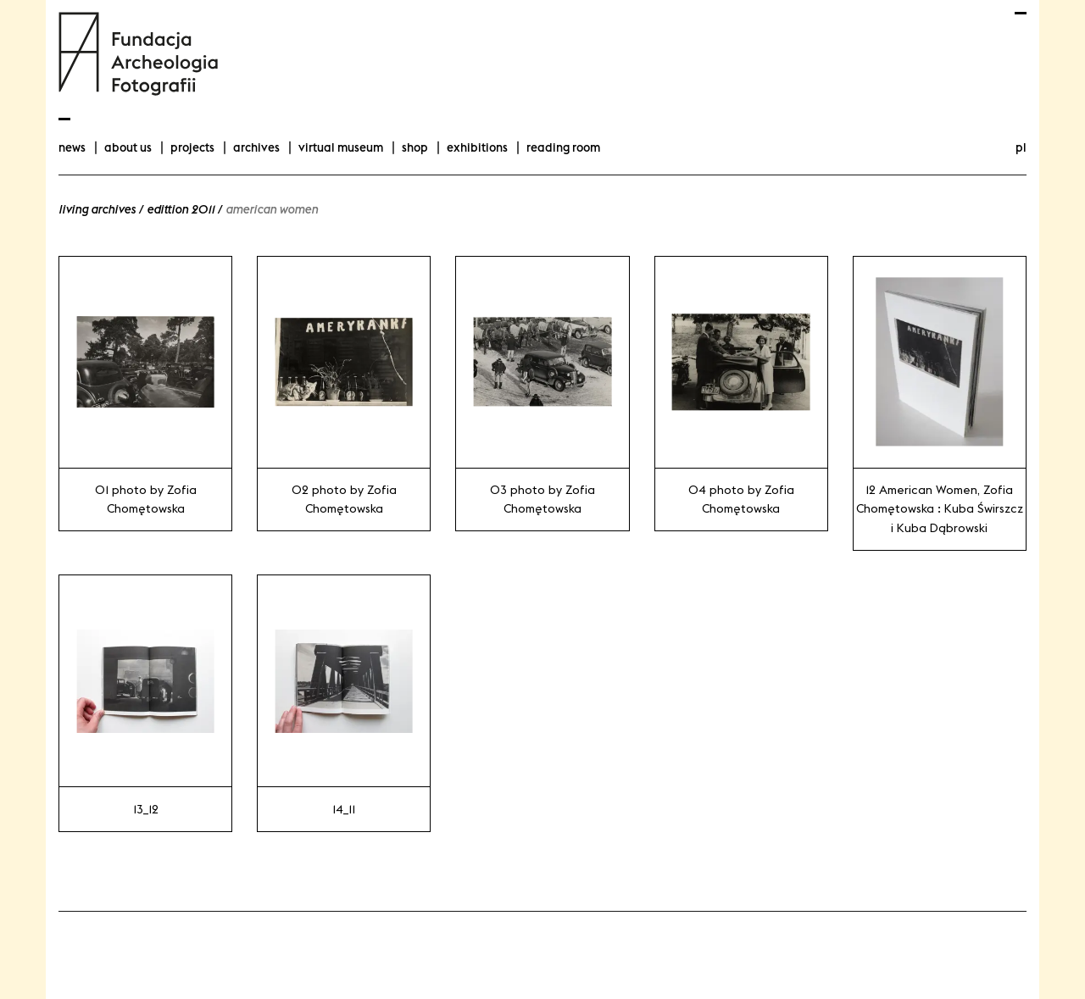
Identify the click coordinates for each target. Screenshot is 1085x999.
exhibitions (477, 147)
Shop (415, 147)
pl (1021, 147)
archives (256, 147)
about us (128, 147)
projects (192, 147)
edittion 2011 (180, 209)
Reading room (563, 147)
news (72, 147)
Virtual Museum (340, 147)
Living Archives (97, 209)
